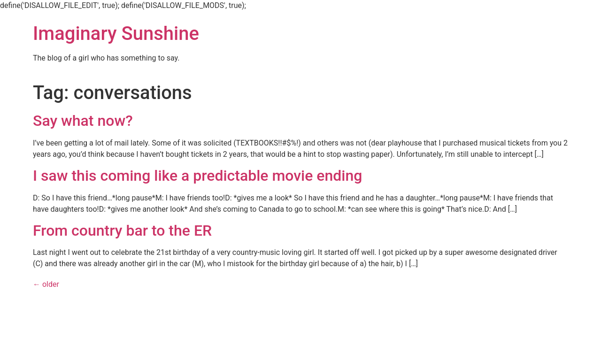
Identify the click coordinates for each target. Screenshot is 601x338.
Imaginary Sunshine (116, 34)
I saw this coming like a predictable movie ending (197, 175)
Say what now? (83, 121)
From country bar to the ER (122, 230)
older (46, 284)
